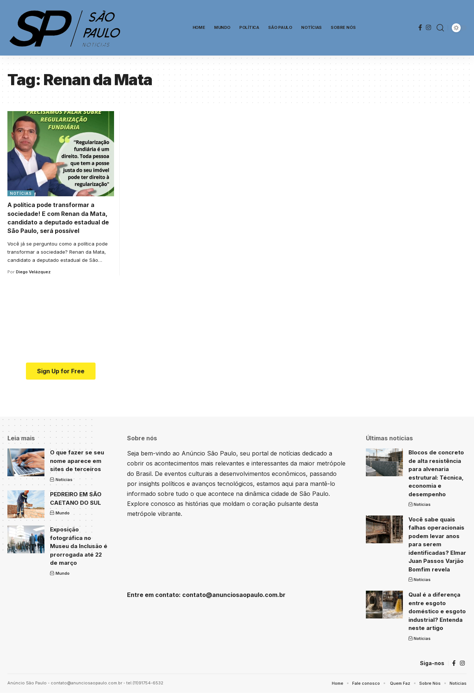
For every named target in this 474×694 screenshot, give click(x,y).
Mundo (63, 513)
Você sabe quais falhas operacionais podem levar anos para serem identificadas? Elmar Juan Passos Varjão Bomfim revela (437, 544)
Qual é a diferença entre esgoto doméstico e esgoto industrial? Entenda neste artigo (437, 611)
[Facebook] (420, 28)
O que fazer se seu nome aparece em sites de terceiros (77, 461)
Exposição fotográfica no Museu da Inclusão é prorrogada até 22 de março (78, 546)
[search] (440, 27)
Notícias (21, 193)
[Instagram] (428, 28)
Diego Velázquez (33, 271)
